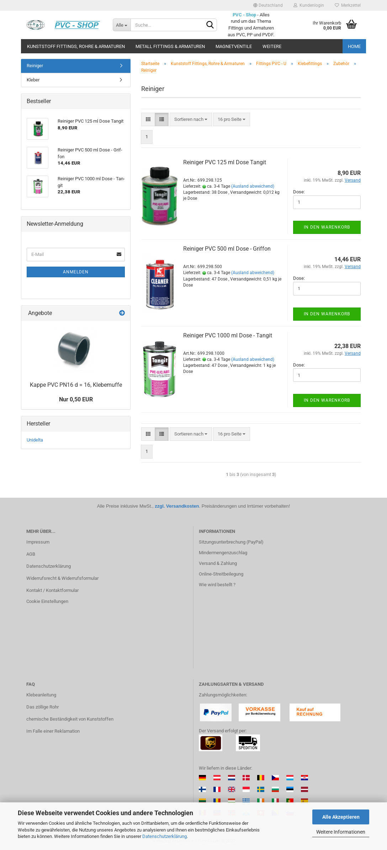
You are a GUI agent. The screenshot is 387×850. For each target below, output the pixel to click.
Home (354, 46)
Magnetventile (234, 46)
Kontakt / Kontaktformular (52, 590)
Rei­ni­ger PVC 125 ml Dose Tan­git (224, 162)
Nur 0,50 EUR (76, 399)
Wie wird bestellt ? (217, 584)
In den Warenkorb (327, 227)
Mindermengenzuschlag (223, 552)
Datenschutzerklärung (164, 836)
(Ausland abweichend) (252, 186)
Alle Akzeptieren (341, 817)
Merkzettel (348, 5)
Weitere (272, 46)
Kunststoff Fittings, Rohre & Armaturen (76, 46)
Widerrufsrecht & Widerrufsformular (62, 578)
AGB (30, 554)
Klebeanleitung (41, 694)
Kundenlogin (308, 5)
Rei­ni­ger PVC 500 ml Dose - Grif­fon (227, 248)
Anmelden (76, 271)
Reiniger (35, 65)
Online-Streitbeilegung (221, 574)
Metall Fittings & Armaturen (170, 46)
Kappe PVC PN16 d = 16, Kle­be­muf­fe (76, 384)
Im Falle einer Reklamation (53, 731)
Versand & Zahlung (218, 563)
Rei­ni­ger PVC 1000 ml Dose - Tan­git (227, 335)
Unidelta (35, 440)
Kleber (33, 79)
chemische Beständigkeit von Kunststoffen (69, 719)
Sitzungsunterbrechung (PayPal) (231, 542)
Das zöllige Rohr (42, 707)
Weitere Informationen (340, 832)
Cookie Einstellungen (47, 601)
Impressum (37, 542)
